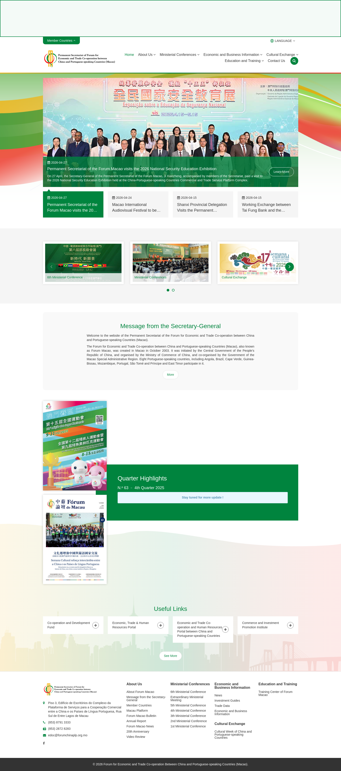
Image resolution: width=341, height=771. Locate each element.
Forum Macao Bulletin (141, 716)
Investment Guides (227, 700)
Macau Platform (137, 710)
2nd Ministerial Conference (189, 721)
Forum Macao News (140, 726)
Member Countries (139, 705)
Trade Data (222, 706)
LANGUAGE (282, 41)
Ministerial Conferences (179, 55)
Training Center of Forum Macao (276, 693)
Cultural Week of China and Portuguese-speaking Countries (233, 734)
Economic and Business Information (233, 55)
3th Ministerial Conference (188, 716)
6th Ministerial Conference (65, 277)
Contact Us (276, 61)
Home (129, 55)
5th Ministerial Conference (188, 705)
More (170, 374)
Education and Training (244, 61)
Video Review (136, 736)
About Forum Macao (140, 692)
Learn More (281, 171)
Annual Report (136, 721)
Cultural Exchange (282, 55)
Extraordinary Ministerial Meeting (187, 698)
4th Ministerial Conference (188, 710)
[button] (51, 266)
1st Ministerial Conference (188, 726)
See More (170, 656)
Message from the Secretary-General (146, 698)
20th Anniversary (138, 731)
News (218, 695)
